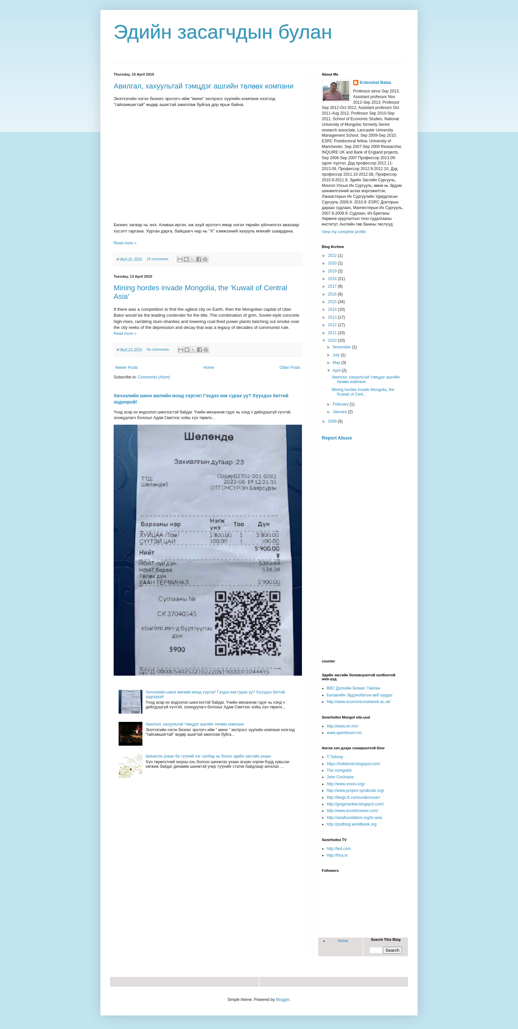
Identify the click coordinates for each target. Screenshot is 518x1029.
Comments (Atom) (154, 377)
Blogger (282, 999)
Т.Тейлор (335, 757)
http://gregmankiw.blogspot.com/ (355, 804)
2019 (333, 271)
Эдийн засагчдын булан (223, 32)
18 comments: (158, 259)
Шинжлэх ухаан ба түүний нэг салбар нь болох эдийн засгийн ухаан (208, 756)
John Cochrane (340, 777)
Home (209, 367)
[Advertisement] (363, 550)
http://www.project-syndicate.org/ (355, 790)
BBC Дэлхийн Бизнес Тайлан (353, 688)
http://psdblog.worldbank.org (352, 824)
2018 (333, 278)
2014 (333, 309)
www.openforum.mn (344, 732)
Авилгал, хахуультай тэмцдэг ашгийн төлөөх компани (203, 86)
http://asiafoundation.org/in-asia (354, 817)
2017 (333, 286)
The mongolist (339, 770)
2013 (333, 317)
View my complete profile (344, 232)
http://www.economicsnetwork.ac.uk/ (358, 701)
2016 (333, 294)
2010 (333, 340)
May (337, 362)
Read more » (125, 243)
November (342, 347)
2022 (333, 255)
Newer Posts (126, 367)
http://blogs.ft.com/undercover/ (353, 797)
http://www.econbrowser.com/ (352, 810)
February (341, 404)
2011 (333, 333)
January (340, 411)
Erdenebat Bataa (375, 82)
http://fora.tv (337, 855)
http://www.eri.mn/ (342, 726)
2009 (333, 421)
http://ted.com (339, 848)
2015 (333, 302)
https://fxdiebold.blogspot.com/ (353, 764)
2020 (333, 263)
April (337, 370)
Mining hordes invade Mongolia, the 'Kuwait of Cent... (363, 392)
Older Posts (289, 367)
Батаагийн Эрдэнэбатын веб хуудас (359, 695)
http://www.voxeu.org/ (346, 784)
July (337, 355)
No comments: (159, 349)
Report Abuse (337, 438)
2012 (333, 325)
